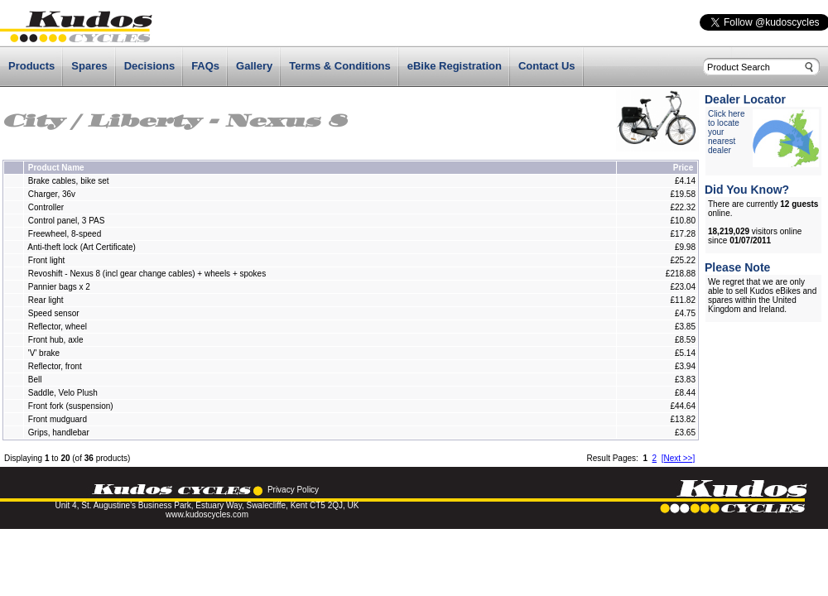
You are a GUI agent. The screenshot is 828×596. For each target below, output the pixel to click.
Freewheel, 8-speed (64, 233)
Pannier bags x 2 (59, 286)
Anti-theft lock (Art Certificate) (81, 247)
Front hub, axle (56, 339)
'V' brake (44, 353)
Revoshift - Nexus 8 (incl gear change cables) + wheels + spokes (147, 273)
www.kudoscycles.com (207, 514)
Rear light (46, 300)
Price (683, 167)
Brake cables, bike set (68, 180)
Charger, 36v (51, 194)
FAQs (205, 66)
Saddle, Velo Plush (63, 392)
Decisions (149, 66)
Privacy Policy (293, 489)
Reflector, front (55, 366)
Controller (46, 207)
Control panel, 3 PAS (66, 220)
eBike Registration (454, 66)
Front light (47, 260)
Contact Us (546, 66)
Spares (89, 66)
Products (31, 66)
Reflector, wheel (57, 326)
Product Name (56, 167)
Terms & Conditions (340, 66)
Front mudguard (57, 419)
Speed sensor (53, 313)
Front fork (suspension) (70, 406)
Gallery (254, 66)
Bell (35, 379)
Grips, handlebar (58, 432)
